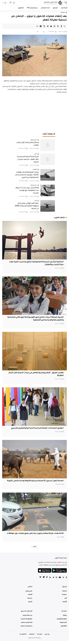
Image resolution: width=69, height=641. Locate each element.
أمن (36, 154)
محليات (63, 12)
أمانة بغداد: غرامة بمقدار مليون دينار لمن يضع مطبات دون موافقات (35, 533)
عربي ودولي (34, 139)
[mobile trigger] (65, 3)
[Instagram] (56, 577)
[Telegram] (53, 577)
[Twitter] (63, 577)
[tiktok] (47, 577)
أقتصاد (35, 169)
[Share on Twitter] (58, 26)
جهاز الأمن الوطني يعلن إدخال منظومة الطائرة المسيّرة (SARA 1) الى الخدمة (27, 206)
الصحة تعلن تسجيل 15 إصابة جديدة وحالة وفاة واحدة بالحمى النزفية (35, 481)
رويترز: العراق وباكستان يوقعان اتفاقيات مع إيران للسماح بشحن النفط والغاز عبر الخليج (27, 174)
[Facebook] (66, 577)
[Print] (40, 26)
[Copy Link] (44, 26)
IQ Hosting (37, 638)
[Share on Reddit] (51, 26)
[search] (13, 3)
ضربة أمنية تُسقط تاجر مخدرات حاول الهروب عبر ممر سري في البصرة (28, 159)
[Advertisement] (34, 112)
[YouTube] (60, 577)
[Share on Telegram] (47, 26)
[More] (37, 26)
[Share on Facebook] (61, 26)
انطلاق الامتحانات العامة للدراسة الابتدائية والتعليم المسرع (37, 428)
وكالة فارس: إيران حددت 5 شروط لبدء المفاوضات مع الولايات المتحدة (27, 190)
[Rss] (50, 577)
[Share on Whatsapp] (54, 26)
